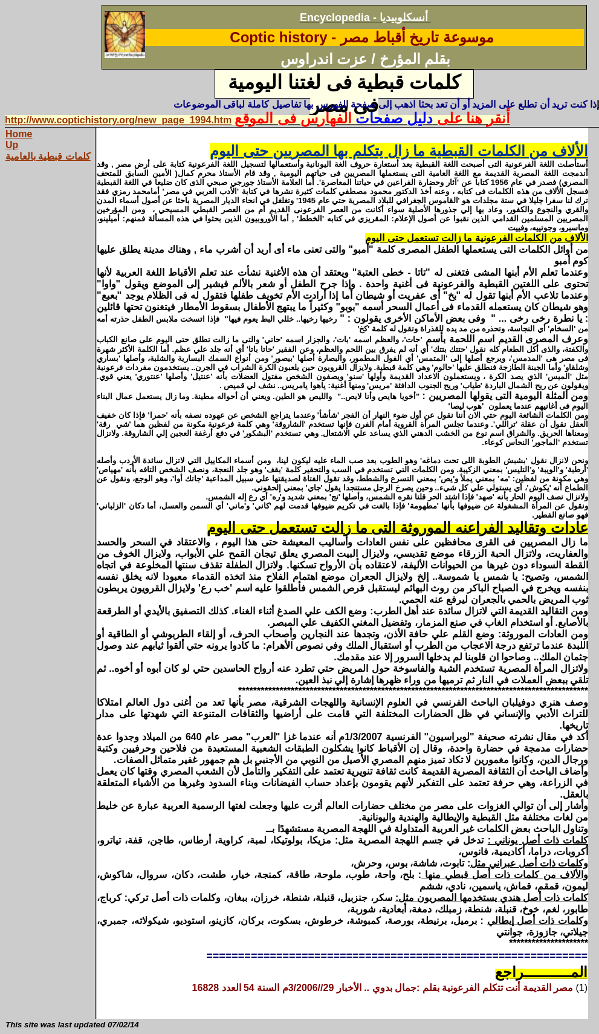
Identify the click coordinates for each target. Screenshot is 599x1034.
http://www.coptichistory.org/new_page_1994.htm (118, 120)
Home (18, 134)
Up (11, 145)
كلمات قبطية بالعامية (48, 156)
